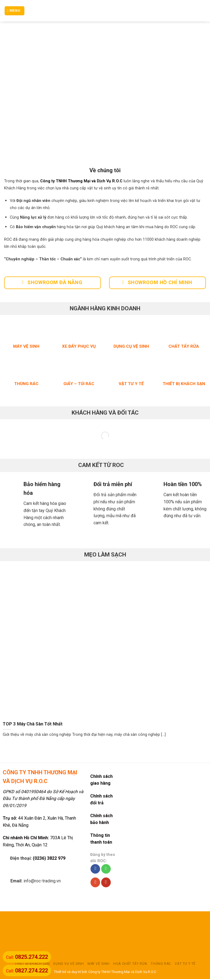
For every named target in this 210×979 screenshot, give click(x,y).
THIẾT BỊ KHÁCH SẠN (32, 964)
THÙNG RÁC (161, 964)
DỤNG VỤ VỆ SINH (68, 964)
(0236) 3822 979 (49, 858)
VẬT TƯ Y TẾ (185, 964)
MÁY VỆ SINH (99, 964)
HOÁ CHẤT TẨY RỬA (130, 964)
